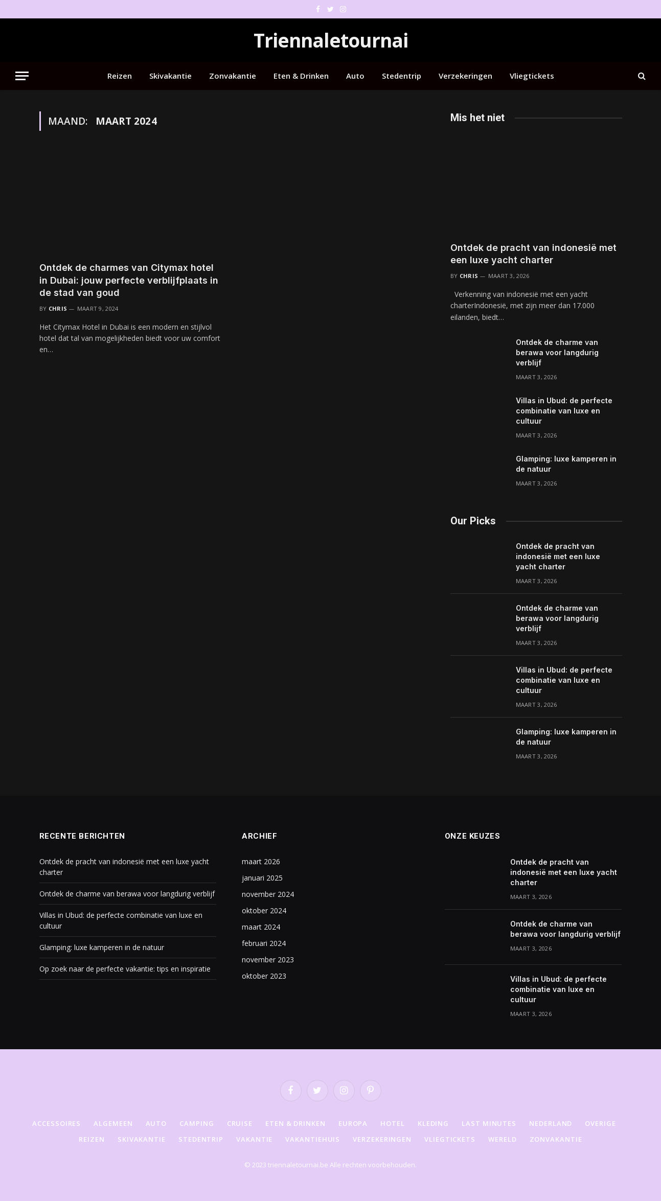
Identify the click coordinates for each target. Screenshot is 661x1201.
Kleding (433, 1123)
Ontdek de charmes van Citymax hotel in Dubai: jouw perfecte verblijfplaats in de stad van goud (128, 280)
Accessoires (56, 1123)
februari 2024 (264, 943)
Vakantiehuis (312, 1139)
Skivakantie (170, 76)
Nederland (550, 1123)
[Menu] (22, 75)
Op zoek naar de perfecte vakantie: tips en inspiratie (125, 969)
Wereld (502, 1139)
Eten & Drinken (301, 76)
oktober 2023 (264, 976)
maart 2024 (261, 927)
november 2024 (268, 894)
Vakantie (254, 1139)
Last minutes (489, 1123)
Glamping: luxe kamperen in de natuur (566, 463)
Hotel (392, 1123)
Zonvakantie (232, 76)
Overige (600, 1123)
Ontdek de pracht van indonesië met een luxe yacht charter (533, 253)
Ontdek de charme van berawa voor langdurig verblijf (557, 352)
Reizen (119, 76)
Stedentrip (401, 76)
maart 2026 (261, 861)
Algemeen (113, 1123)
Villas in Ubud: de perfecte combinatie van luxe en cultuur (564, 410)
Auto (355, 76)
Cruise (240, 1123)
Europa (353, 1123)
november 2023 (268, 959)
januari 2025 (262, 878)
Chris (58, 308)
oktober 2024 (264, 910)
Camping (196, 1123)
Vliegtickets (532, 76)
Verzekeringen (465, 76)
